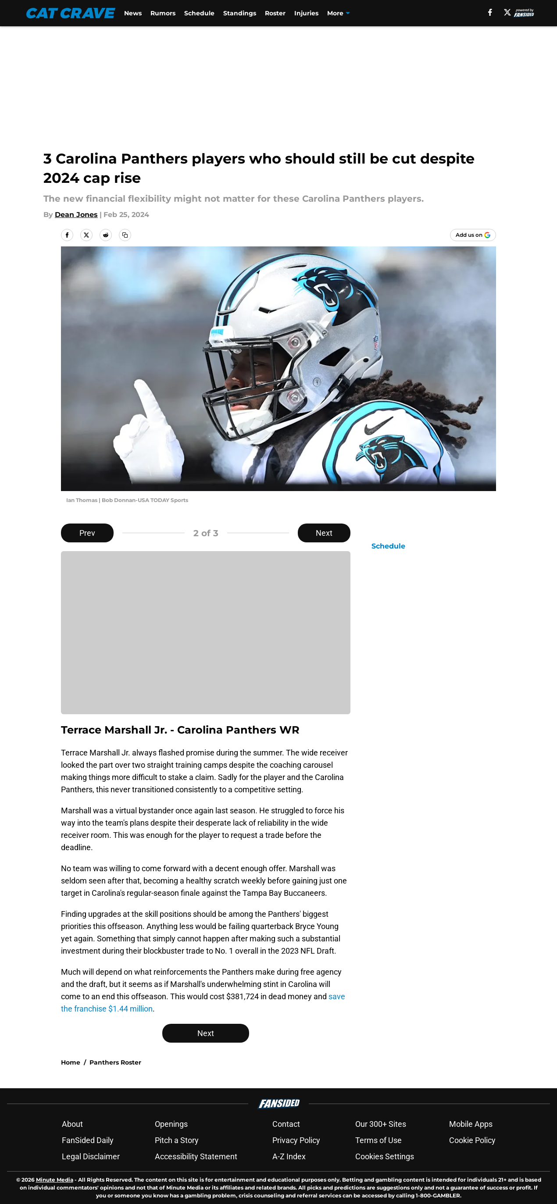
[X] (507, 12)
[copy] (125, 235)
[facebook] (490, 12)
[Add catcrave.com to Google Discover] (473, 235)
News (134, 13)
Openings (171, 1124)
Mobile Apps (471, 1124)
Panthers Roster (115, 1062)
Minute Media (54, 1179)
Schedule (201, 13)
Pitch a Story (177, 1140)
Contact (286, 1124)
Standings (241, 13)
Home (70, 1062)
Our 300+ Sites (380, 1124)
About (72, 1124)
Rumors (164, 13)
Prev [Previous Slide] (87, 533)
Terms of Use (378, 1140)
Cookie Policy (472, 1140)
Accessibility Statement (196, 1156)
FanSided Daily (88, 1140)
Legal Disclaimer (91, 1156)
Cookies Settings (384, 1156)
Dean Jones (76, 214)
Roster (276, 13)
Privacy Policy (296, 1140)
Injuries (308, 13)
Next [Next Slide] (324, 533)
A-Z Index (289, 1156)
